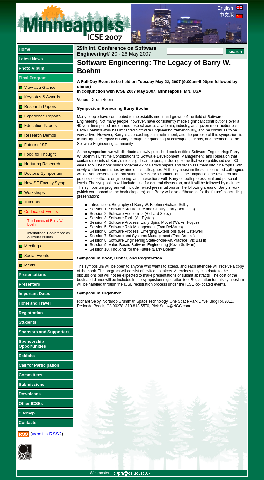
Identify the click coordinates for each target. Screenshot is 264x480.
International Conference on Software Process (48, 235)
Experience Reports (42, 116)
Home (24, 49)
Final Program (32, 77)
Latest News (31, 58)
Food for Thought (40, 154)
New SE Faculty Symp (44, 182)
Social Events (36, 255)
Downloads (30, 394)
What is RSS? (46, 433)
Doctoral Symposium (43, 173)
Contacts (28, 422)
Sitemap (27, 413)
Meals (29, 265)
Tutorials (32, 202)
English (230, 8)
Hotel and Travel (35, 303)
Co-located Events (41, 211)
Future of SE (35, 144)
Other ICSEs (31, 403)
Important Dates (34, 293)
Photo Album (31, 68)
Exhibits (27, 355)
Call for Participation (39, 365)
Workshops (34, 192)
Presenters (29, 284)
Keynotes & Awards (42, 97)
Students (28, 322)
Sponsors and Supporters (44, 331)
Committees (30, 374)
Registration (31, 312)
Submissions (32, 384)
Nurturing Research (42, 163)
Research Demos (40, 135)
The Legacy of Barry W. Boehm (45, 222)
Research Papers (40, 106)
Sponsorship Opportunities (32, 344)
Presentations (32, 274)
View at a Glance (39, 87)
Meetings (32, 246)
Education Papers (40, 125)
